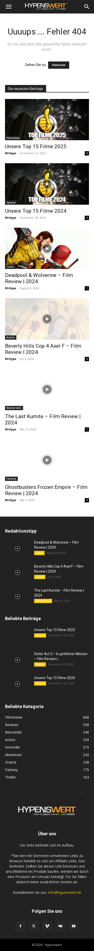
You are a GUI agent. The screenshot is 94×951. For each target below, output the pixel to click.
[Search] (87, 6)
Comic (10, 266)
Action (11, 337)
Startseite (58, 65)
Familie (40, 664)
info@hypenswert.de (64, 892)
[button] (9, 6)
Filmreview (13, 138)
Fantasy (11, 478)
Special (11, 202)
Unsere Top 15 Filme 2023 (54, 630)
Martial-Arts (14, 408)
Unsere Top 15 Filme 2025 (35, 146)
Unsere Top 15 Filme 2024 (35, 211)
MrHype (10, 153)
